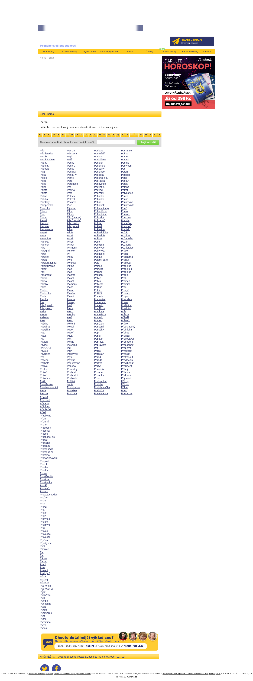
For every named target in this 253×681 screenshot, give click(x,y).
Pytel (43, 625)
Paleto (43, 193)
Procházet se (47, 436)
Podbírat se (73, 387)
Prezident (126, 366)
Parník (43, 278)
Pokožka (99, 244)
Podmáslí (99, 153)
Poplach (98, 338)
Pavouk (44, 350)
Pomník (98, 317)
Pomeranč (100, 302)
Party (43, 296)
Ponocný (99, 326)
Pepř (69, 156)
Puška (43, 610)
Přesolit (125, 353)
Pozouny (126, 244)
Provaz (44, 491)
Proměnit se (47, 452)
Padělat (44, 165)
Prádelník (126, 269)
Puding (44, 579)
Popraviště (100, 344)
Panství (44, 223)
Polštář (98, 293)
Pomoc (98, 320)
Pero (69, 180)
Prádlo (125, 274)
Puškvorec (46, 613)
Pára (42, 247)
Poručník (99, 369)
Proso (43, 473)
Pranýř (125, 290)
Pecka (43, 369)
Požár (124, 232)
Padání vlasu (47, 159)
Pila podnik (73, 226)
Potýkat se (127, 193)
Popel (97, 335)
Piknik (70, 214)
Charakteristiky (69, 51)
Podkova (72, 393)
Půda (43, 576)
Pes (69, 187)
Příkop (125, 381)
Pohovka (99, 217)
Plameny (72, 284)
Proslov (44, 470)
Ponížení (99, 323)
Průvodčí (45, 537)
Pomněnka (100, 314)
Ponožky (99, 329)
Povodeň (126, 226)
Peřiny (70, 162)
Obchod (207, 51)
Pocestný (72, 369)
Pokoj (97, 241)
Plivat (70, 335)
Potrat (124, 190)
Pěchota (44, 363)
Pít (68, 253)
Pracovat (126, 262)
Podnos (98, 156)
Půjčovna (45, 594)
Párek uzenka (48, 266)
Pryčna (44, 540)
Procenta (45, 430)
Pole (96, 262)
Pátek (43, 335)
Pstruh (43, 561)
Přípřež (44, 397)
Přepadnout (127, 344)
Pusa (43, 606)
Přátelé (125, 317)
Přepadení (127, 341)
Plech (70, 311)
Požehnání (127, 238)
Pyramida (45, 622)
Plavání (71, 293)
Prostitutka (46, 482)
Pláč (69, 272)
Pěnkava (72, 153)
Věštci (129, 51)
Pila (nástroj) (74, 217)
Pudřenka (45, 585)
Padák (43, 156)
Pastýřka (45, 329)
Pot (123, 168)
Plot (69, 338)
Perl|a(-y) (72, 174)
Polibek (98, 272)
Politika (98, 287)
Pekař (43, 375)
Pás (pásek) (47, 305)
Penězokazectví (49, 387)
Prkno (43, 424)
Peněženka (46, 384)
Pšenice (44, 549)
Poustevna (127, 202)
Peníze (44, 393)
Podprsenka (101, 177)
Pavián (44, 341)
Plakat (70, 278)
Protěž (43, 485)
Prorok (43, 464)
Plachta (71, 274)
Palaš (43, 183)
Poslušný (99, 390)
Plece (70, 308)
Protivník (45, 488)
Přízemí (44, 421)
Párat (43, 253)
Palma (43, 196)
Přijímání (126, 378)
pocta (70, 384)
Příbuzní (126, 372)
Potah (124, 171)
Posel (97, 378)
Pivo (69, 259)
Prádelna (126, 266)
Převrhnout (127, 363)
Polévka (98, 269)
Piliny (70, 229)
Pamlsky (45, 202)
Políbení (98, 274)
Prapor (125, 296)
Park (42, 272)
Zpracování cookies (83, 674)
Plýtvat (71, 360)
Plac (69, 269)
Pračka (125, 259)
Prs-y (43, 500)
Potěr (124, 177)
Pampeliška (46, 205)
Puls (42, 597)
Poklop (98, 238)
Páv (42, 338)
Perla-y (71, 165)
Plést (70, 320)
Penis (43, 390)
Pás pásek (46, 308)
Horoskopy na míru (109, 51)
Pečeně (44, 360)
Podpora (99, 174)
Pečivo (44, 366)
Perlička (71, 171)
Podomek (99, 165)
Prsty (43, 515)
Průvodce (45, 534)
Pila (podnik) (74, 220)
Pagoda (44, 168)
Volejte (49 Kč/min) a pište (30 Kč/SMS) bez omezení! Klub (185, 674)
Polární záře (101, 259)
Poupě (125, 196)
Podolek (98, 162)
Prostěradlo (46, 476)
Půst (42, 616)
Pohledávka (100, 211)
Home (43, 57)
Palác (43, 180)
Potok (124, 183)
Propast (44, 461)
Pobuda (71, 366)
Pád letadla (46, 153)
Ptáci (43, 564)
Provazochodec (48, 494)
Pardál (43, 259)
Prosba (44, 467)
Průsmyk (45, 524)
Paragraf (45, 250)
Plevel (70, 326)
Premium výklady (189, 51)
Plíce (70, 329)
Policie (98, 281)
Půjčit (43, 591)
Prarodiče (126, 299)
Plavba (71, 299)
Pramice (126, 284)
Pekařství (45, 378)
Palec (43, 187)
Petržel (71, 199)
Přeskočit (126, 350)
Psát (42, 546)
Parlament (46, 274)
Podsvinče (100, 183)
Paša (43, 311)
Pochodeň (73, 375)
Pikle (70, 211)
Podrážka (99, 180)
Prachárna (127, 256)
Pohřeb (98, 223)
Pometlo (98, 305)
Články (149, 51)
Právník (125, 320)
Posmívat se (101, 393)
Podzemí (99, 193)
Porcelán (99, 353)
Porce (97, 350)
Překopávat (127, 338)
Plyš (69, 357)
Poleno (98, 266)
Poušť (124, 199)
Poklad (98, 226)
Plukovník (72, 353)
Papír (43, 235)
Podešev (72, 390)
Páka (43, 174)
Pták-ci (44, 570)
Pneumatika (73, 363)
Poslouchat (100, 381)
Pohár (97, 202)
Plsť (69, 347)
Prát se (125, 314)
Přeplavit (126, 347)
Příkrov (125, 384)
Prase (124, 302)
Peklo (43, 381)
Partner (44, 290)
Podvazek (99, 187)
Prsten (43, 512)
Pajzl (43, 171)
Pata (42, 332)
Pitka (70, 256)
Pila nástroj (73, 223)
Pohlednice (100, 214)
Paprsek (44, 244)
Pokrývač (99, 247)
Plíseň (70, 332)
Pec (42, 357)
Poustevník (127, 205)
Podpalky (99, 168)
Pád (42, 150)
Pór (96, 347)
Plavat (70, 296)
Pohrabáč (99, 220)
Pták (42, 567)
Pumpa (44, 600)
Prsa (42, 503)
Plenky (71, 314)
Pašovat (44, 317)
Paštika (44, 323)
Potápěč (126, 174)
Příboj (124, 369)
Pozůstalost (127, 247)
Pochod (71, 372)
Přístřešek (45, 409)
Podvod (98, 190)
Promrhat (45, 455)
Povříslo (125, 229)
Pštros (43, 558)
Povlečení (126, 223)
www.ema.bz (132, 677)
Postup (125, 162)
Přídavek (126, 375)
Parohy (44, 284)
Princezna (126, 393)
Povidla (125, 220)
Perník (70, 177)
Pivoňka (71, 262)
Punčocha (45, 603)
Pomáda (99, 296)
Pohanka (99, 199)
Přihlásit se (206, 29)
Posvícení (126, 165)
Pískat (70, 244)
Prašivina (126, 305)
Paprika (44, 241)
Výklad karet (89, 51)
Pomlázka (99, 308)
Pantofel (44, 226)
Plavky (70, 302)
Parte (43, 287)
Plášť (70, 287)
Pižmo (70, 266)
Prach (124, 253)
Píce (69, 205)
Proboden (45, 427)
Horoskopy (48, 51)
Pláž (69, 305)
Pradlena (126, 272)
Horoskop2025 (214, 674)
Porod (97, 357)
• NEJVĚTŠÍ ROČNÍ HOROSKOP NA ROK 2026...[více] (63, 28)
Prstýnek (45, 518)
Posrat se (126, 150)
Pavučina (45, 353)
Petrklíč (71, 196)
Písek (70, 238)
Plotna (70, 341)
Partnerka (45, 293)
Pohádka (99, 196)
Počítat (71, 381)
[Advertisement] (99, 86)
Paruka (44, 299)
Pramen (125, 281)
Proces (44, 433)
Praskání (126, 308)
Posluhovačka (102, 387)
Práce (124, 250)
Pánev (43, 211)
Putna (43, 619)
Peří (69, 159)
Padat (43, 162)
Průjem (44, 521)
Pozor (124, 241)
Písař (70, 235)
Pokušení (99, 253)
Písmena (72, 247)
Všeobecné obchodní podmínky (41, 674)
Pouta (124, 211)
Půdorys (44, 582)
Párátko (44, 256)
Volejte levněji (170, 51)
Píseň (70, 241)
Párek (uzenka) (48, 262)
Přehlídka (126, 329)
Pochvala (72, 378)
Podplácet (99, 171)
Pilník (70, 232)
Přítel (43, 412)
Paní (42, 214)
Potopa (125, 187)
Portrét (98, 363)
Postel (124, 156)
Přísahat (45, 403)
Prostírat (45, 479)
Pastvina (45, 326)
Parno (43, 281)
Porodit (98, 360)
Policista (99, 284)
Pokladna (99, 229)
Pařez (43, 269)
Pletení (71, 323)
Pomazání (100, 299)
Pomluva (99, 311)
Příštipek (45, 406)
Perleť (70, 168)
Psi (42, 552)
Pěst (69, 193)
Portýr (97, 366)
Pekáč (43, 372)
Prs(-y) (44, 497)
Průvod (44, 531)
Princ (124, 390)
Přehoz (125, 332)
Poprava (99, 341)
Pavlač (44, 344)
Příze (43, 418)
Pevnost (71, 202)
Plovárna (72, 344)
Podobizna (100, 159)
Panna (43, 217)
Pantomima (46, 229)
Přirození (45, 400)
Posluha (98, 384)
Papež (43, 232)
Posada (98, 372)
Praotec (125, 293)
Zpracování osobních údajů (64, 674)
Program (45, 445)
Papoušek (45, 238)
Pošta (124, 153)
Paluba (44, 199)
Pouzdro (126, 217)
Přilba (124, 387)
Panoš (43, 220)
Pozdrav (126, 235)
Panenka (45, 208)
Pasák (43, 314)
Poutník (125, 214)
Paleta (43, 190)
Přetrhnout (127, 357)
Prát (123, 311)
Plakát (70, 281)
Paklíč (43, 177)
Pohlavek (99, 205)
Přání (124, 287)
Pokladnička (101, 232)
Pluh (69, 350)
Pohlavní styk (101, 208)
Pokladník (99, 235)
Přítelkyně (45, 415)
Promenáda (46, 449)
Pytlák (43, 628)
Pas (42, 302)
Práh (123, 278)
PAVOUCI (45, 347)
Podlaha (98, 150)
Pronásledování (49, 458)
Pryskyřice (46, 543)
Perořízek (72, 183)
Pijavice (71, 208)
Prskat (43, 506)
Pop (96, 332)
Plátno (70, 290)
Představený (128, 326)
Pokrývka (99, 250)
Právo (124, 323)
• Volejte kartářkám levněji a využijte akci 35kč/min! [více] (117, 28)
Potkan (125, 180)
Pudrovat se (47, 588)
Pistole (71, 250)
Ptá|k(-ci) (45, 573)
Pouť (124, 208)
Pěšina (71, 190)
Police (97, 278)
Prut (42, 527)
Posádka (99, 375)
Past (42, 320)
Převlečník (127, 360)
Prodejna (45, 442)
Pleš (69, 317)
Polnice (98, 290)
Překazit (125, 335)
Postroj (125, 159)
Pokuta (98, 256)
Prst (42, 509)
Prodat (43, 439)
